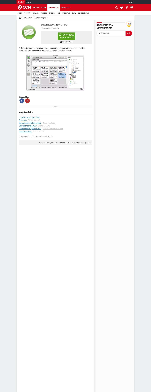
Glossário (65, 8)
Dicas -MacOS (34, 120)
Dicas (43, 8)
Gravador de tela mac (28, 126)
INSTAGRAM (66, 13)
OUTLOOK (52, 13)
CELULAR (35, 13)
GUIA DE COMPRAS (83, 13)
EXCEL (58, 13)
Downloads (53, 8)
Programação (41, 18)
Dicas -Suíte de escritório (53, 129)
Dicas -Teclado (49, 123)
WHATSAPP (27, 13)
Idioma (131, 2)
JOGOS (20, 13)
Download (66, 36)
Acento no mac (25, 131)
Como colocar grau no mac (30, 129)
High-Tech (21, 2)
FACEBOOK (43, 13)
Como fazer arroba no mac (30, 123)
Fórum (36, 8)
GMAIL (74, 13)
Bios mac (23, 120)
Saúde (29, 2)
